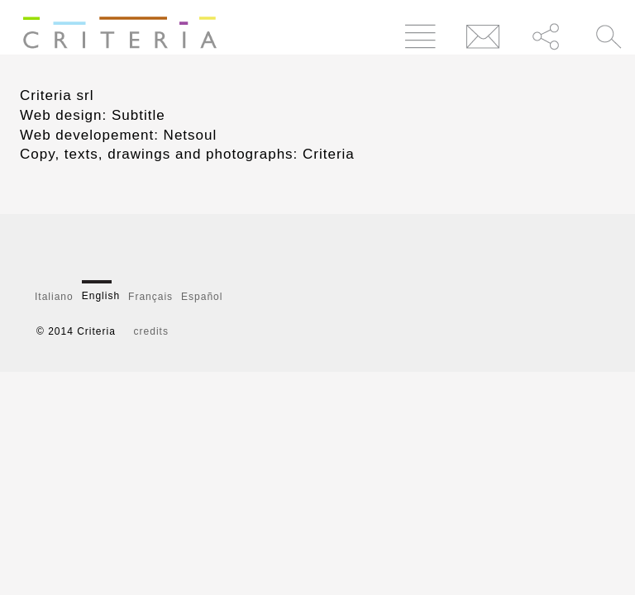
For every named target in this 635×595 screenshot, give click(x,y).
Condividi (546, 36)
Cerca (609, 36)
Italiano (54, 296)
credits (151, 331)
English (101, 296)
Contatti (483, 36)
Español (201, 296)
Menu (420, 36)
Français (150, 296)
